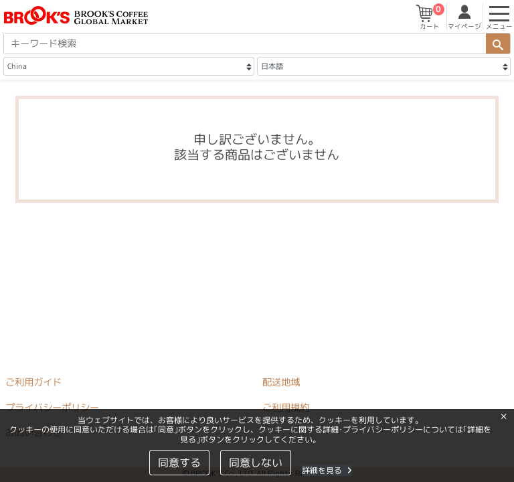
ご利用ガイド (33, 382)
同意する (179, 462)
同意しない (255, 462)
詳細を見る (326, 470)
